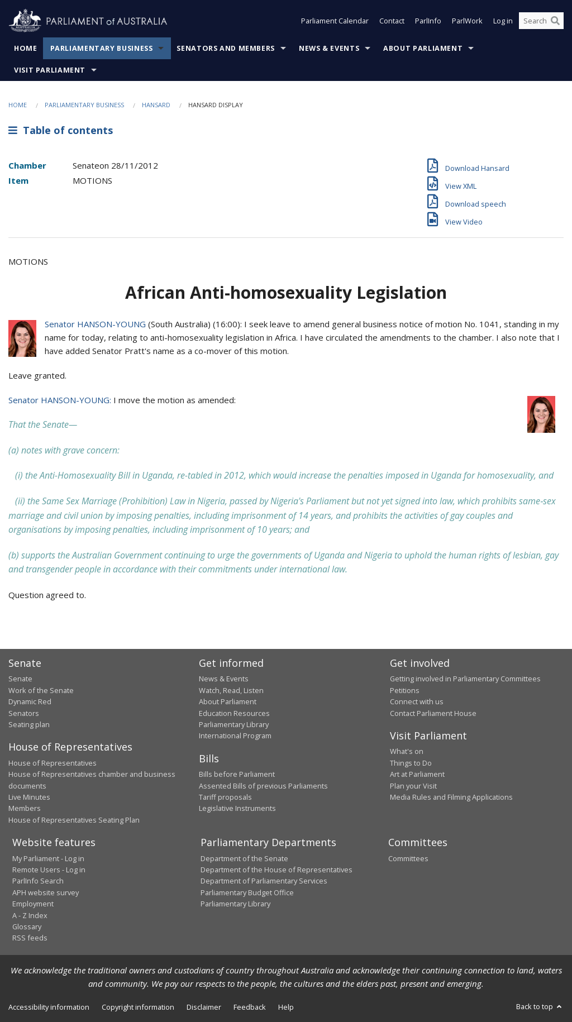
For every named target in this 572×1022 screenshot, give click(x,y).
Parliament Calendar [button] (335, 21)
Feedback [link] (249, 1007)
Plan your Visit (413, 786)
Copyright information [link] (138, 1007)
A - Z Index (29, 915)
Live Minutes (29, 797)
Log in (503, 21)
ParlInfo (428, 21)
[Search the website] (541, 21)
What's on (406, 751)
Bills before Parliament (237, 774)
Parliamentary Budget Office (247, 892)
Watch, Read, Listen (231, 690)
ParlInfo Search (38, 881)
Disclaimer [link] (204, 1007)
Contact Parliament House (433, 713)
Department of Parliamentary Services (264, 881)
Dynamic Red (29, 701)
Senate (20, 679)
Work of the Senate (41, 690)
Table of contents (60, 130)
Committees (408, 858)
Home (25, 48)
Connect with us (417, 701)
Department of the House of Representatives (276, 870)
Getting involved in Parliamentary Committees (465, 679)
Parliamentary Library (234, 724)
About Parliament (423, 48)
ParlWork (467, 21)
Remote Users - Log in (48, 870)
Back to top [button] (540, 1006)
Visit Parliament (49, 70)
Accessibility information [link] (48, 1007)
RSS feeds (29, 938)
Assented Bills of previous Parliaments (263, 786)
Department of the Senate (244, 858)
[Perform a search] (555, 21)
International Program (235, 735)
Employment (33, 904)
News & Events (329, 48)
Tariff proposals (225, 797)
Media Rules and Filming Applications (451, 797)
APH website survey (45, 892)
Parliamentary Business (101, 48)
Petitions (405, 690)
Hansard (156, 105)
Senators (23, 713)
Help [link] (286, 1007)
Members (24, 808)
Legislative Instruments (237, 808)
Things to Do (411, 763)
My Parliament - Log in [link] (48, 858)
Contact (391, 21)
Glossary (26, 926)
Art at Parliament (417, 774)
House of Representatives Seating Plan (74, 820)
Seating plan (29, 724)
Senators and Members (226, 48)
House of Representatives (52, 763)
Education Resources (234, 713)
